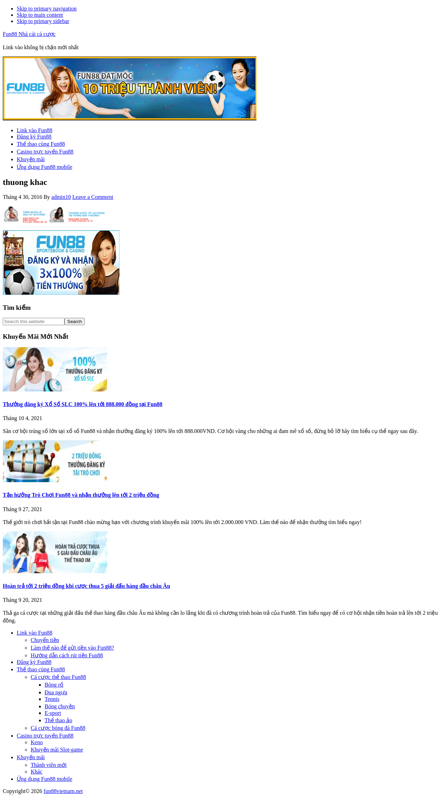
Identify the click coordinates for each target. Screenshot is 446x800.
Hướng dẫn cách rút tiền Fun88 (67, 655)
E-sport (53, 713)
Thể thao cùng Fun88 (41, 669)
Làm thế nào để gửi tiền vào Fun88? (72, 648)
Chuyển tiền (45, 640)
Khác (37, 772)
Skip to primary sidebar (43, 21)
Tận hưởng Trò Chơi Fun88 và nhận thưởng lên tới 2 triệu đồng (81, 495)
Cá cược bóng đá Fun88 (58, 728)
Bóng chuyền (60, 706)
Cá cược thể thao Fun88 (58, 677)
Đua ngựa (56, 692)
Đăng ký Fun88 (34, 662)
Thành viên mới (49, 765)
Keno (37, 742)
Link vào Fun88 (34, 633)
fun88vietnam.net (63, 791)
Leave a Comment (92, 197)
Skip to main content (40, 15)
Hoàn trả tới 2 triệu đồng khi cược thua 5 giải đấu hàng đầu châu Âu (86, 586)
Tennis (52, 699)
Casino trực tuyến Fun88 (45, 736)
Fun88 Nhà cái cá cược (29, 34)
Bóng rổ (54, 685)
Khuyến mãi (31, 757)
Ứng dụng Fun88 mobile (44, 779)
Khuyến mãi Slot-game (57, 750)
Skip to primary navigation (47, 9)
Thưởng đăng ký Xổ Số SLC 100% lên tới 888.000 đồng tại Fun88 (82, 404)
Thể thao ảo (58, 720)
